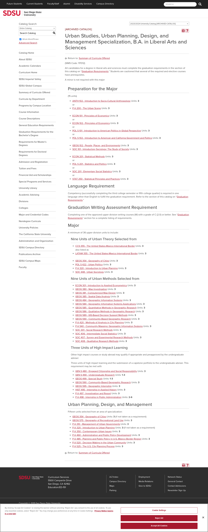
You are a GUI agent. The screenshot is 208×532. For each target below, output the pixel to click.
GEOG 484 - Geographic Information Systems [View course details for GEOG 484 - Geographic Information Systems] (98, 300)
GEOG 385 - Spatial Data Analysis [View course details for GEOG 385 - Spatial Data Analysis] (92, 296)
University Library (28, 188)
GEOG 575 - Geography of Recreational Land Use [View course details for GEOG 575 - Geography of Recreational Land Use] (98, 420)
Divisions (23, 201)
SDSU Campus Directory (31, 247)
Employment (144, 477)
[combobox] (159, 23)
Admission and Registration (33, 161)
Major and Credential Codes (33, 214)
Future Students (14, 3)
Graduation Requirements (95, 71)
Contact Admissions (177, 486)
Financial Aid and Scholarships (35, 175)
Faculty (23, 267)
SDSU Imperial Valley (30, 79)
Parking (112, 490)
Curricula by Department (32, 99)
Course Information (29, 112)
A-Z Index (113, 477)
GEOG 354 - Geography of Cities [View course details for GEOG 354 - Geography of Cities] (92, 260)
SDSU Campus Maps (29, 260)
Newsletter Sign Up (177, 490)
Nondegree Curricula (30, 221)
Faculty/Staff (53, 3)
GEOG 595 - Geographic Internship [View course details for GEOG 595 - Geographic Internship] (93, 386)
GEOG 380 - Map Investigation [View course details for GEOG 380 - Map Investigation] (91, 289)
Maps (111, 486)
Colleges (23, 207)
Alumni (66, 3)
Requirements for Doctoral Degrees (33, 153)
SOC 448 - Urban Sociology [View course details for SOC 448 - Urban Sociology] (89, 272)
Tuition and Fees (27, 168)
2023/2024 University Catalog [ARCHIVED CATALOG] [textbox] (153, 24)
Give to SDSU (145, 486)
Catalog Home (26, 52)
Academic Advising (29, 194)
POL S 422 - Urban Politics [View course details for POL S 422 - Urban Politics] (89, 264)
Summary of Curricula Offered (34, 92)
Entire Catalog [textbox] (26, 28)
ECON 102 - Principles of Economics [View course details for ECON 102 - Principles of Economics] (91, 123)
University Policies (28, 227)
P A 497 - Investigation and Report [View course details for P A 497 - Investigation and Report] (93, 393)
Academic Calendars (30, 65)
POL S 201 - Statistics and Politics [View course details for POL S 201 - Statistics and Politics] (89, 164)
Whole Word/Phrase (30, 39)
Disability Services (83, 3)
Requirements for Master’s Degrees (32, 143)
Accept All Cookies (159, 528)
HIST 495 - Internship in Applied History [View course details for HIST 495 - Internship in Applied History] (96, 389)
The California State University (35, 234)
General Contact (175, 481)
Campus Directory (105, 3)
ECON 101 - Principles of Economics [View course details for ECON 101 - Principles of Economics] (90, 115)
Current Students (34, 3)
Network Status (175, 477)
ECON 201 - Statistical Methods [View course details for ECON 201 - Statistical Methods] (88, 156)
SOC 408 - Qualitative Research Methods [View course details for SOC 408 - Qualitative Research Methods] (96, 341)
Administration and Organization (36, 240)
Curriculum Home (28, 72)
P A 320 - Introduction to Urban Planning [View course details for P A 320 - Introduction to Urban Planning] (96, 268)
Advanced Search (28, 42)
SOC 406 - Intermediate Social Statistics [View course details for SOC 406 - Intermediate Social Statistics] (96, 333)
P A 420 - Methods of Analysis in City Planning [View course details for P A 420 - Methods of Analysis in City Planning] (99, 322)
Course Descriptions (29, 118)
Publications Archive (30, 254)
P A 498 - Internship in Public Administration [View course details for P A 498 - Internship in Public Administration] (98, 397)
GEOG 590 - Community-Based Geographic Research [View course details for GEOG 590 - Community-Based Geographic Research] (103, 318)
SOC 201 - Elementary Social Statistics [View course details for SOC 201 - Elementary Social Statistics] (92, 171)
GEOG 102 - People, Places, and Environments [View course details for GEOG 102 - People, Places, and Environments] (96, 145)
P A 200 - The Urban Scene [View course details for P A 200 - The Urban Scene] (86, 108)
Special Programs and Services (35, 181)
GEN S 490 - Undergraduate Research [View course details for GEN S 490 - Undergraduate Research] (95, 374)
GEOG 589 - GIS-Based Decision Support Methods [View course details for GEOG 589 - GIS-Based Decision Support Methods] (101, 315)
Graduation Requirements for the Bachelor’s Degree (36, 133)
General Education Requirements (36, 125)
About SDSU (25, 59)
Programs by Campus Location (35, 105)
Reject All (159, 521)
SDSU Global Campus (30, 85)
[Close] (203, 520)
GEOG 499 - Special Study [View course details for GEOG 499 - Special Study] (89, 378)
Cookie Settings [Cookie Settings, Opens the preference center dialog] (159, 513)
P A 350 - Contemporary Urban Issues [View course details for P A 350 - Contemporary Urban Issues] (92, 431)
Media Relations (146, 481)
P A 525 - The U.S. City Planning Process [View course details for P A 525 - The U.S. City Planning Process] (93, 446)
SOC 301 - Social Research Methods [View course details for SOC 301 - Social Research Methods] (94, 330)
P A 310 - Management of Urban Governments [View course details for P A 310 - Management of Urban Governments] (96, 424)
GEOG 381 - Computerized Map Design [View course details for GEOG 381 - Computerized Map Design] (95, 292)
